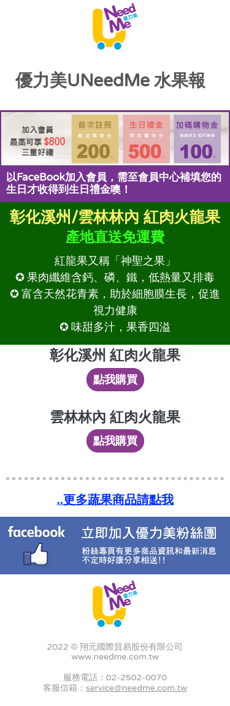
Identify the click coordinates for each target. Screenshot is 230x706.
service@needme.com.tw (136, 688)
